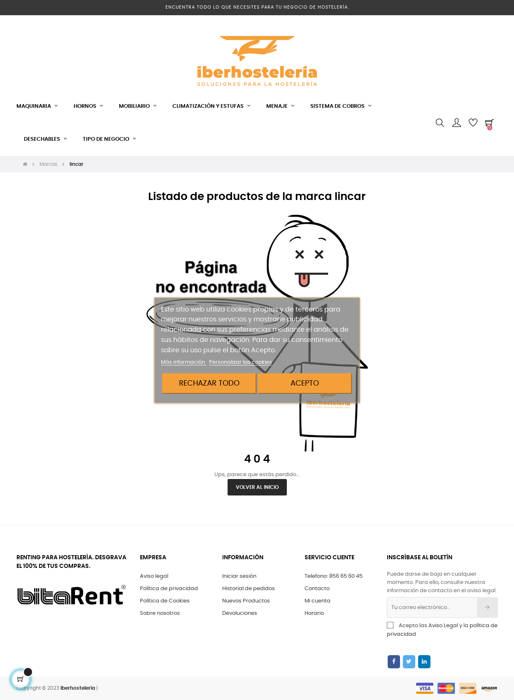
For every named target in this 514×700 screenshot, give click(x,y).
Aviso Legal (443, 625)
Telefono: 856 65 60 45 (334, 576)
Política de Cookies (165, 601)
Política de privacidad (169, 588)
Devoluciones (239, 613)
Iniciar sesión (239, 576)
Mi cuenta (317, 601)
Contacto (317, 588)
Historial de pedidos (248, 588)
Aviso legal (154, 576)
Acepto (305, 383)
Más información (183, 362)
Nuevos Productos (246, 601)
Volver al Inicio (257, 487)
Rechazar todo (209, 383)
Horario (314, 613)
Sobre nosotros (160, 613)
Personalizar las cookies (240, 362)
